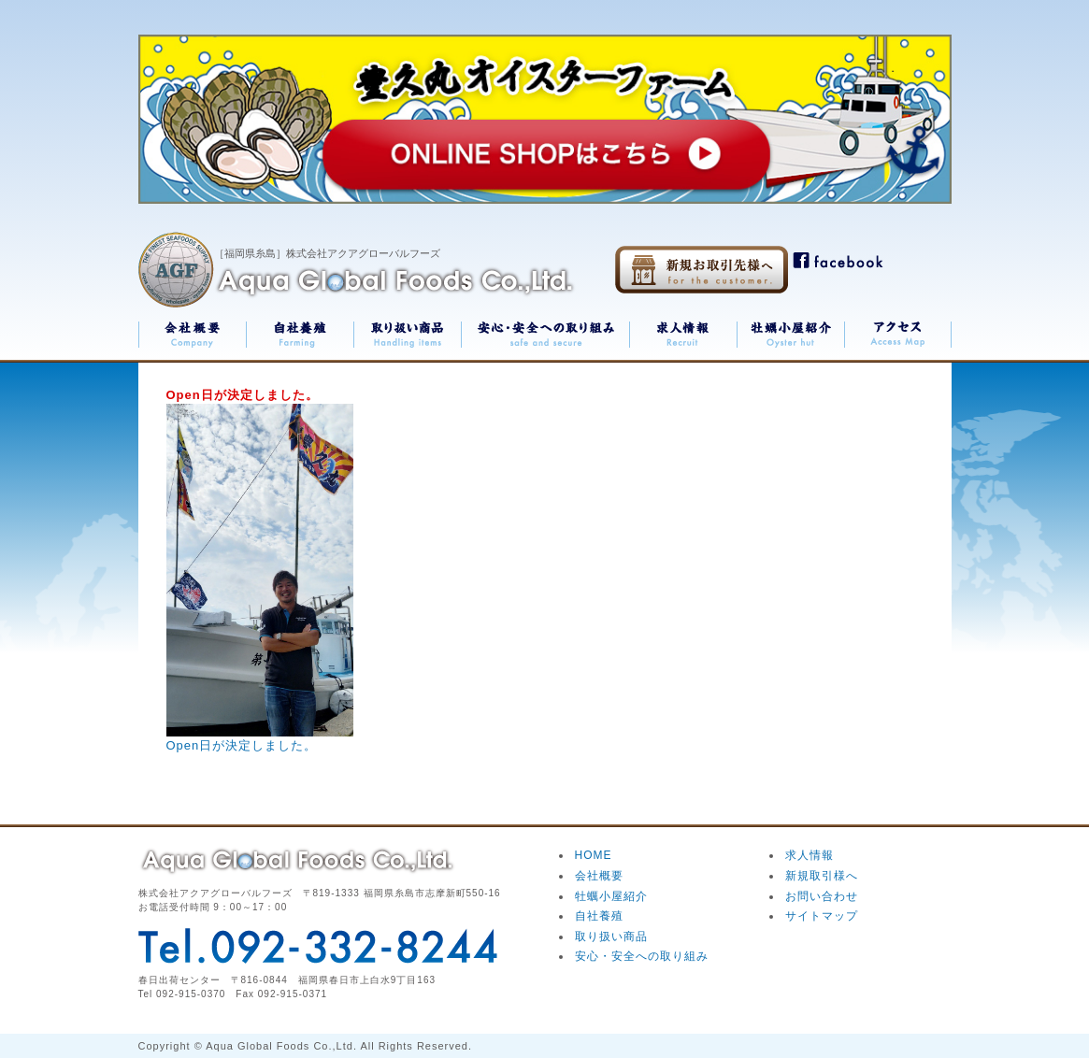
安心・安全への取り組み (642, 956)
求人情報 (809, 855)
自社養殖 (599, 915)
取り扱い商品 (611, 936)
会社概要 (599, 875)
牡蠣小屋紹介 (611, 896)
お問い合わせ (821, 896)
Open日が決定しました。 (242, 745)
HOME (593, 855)
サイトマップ (821, 915)
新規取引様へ (821, 875)
